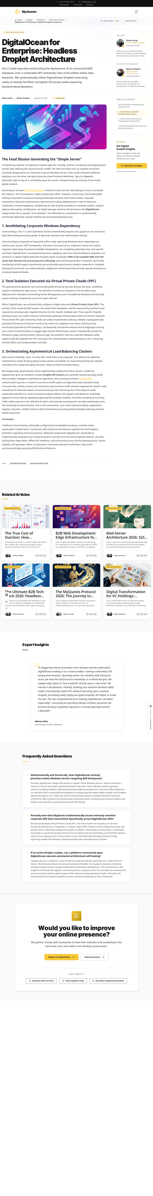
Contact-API (85, 378)
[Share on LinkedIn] (6, 595)
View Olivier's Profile (133, 45)
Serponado (64, 5)
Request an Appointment (61, 958)
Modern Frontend (18, 463)
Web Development (35, 190)
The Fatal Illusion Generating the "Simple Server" (131, 105)
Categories (40, 20)
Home (19, 20)
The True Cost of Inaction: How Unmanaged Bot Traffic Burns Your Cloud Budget (25, 541)
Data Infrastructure (57, 20)
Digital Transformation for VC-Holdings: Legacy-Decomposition (126, 596)
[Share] (6, 608)
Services (90, 5)
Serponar (78, 5)
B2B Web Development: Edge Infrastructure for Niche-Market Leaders (76, 537)
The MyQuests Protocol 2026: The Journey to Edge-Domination (76, 596)
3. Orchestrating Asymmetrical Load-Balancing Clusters (132, 127)
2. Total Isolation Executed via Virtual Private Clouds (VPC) (130, 120)
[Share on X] (6, 601)
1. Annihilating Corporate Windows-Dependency (128, 113)
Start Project (130, 21)
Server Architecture (39, 463)
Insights (29, 20)
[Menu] (136, 12)
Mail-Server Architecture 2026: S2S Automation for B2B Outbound (125, 539)
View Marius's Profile (133, 76)
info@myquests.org (87, 2)
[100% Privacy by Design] (150, 717)
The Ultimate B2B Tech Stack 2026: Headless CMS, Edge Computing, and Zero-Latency (24, 598)
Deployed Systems (94, 958)
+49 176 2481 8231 (65, 2)
